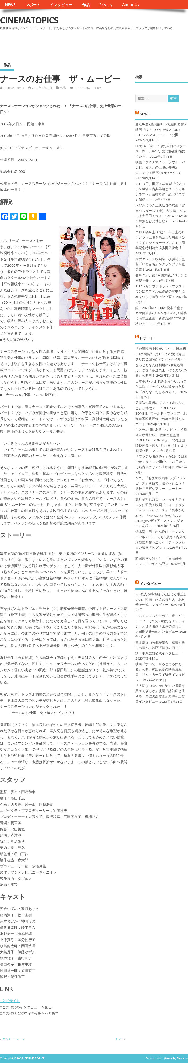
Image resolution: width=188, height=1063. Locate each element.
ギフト (119, 1039)
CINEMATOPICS (29, 20)
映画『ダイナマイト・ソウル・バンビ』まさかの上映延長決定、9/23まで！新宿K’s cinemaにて (160, 167)
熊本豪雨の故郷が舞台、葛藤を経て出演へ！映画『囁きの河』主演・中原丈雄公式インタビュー (160, 647)
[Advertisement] (98, 44)
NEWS (10, 4)
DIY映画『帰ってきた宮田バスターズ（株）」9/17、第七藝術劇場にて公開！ (160, 151)
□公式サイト (10, 1000)
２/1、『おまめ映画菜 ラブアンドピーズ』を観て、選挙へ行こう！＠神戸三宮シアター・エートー (160, 483)
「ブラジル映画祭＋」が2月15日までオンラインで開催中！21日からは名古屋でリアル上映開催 (161, 461)
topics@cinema (14, 88)
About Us (130, 4)
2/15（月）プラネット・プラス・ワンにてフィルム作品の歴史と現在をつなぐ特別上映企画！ (160, 291)
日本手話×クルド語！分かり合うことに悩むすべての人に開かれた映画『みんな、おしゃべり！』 (161, 386)
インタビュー (61, 4)
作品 (86, 4)
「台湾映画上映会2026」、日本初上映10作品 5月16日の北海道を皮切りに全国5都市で (160, 353)
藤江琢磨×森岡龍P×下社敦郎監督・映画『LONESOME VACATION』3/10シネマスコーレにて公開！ (161, 129)
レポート (32, 4)
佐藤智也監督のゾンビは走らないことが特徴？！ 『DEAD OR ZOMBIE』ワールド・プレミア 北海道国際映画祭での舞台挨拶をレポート (161, 413)
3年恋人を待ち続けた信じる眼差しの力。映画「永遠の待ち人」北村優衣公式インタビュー (161, 599)
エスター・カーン (13, 1039)
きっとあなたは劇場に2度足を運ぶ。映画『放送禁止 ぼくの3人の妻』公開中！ (161, 370)
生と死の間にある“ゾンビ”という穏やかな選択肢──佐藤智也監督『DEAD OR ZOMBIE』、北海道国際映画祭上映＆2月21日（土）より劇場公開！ (161, 440)
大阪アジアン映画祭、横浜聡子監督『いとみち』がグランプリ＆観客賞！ (160, 264)
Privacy (106, 4)
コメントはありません (88, 88)
